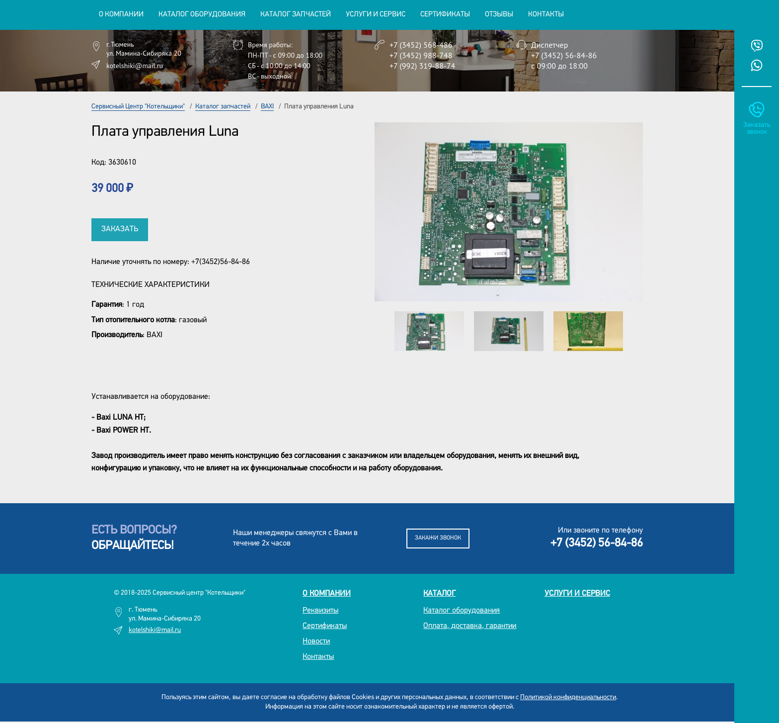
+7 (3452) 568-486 (421, 45)
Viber (757, 46)
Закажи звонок (438, 538)
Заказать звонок (756, 128)
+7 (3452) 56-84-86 (564, 55)
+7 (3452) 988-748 (421, 55)
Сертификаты (445, 14)
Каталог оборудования (461, 611)
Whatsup (757, 65)
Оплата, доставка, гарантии (469, 626)
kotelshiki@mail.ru (134, 65)
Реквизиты (320, 611)
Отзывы (499, 14)
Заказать (119, 229)
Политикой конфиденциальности (568, 697)
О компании (327, 594)
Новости (316, 641)
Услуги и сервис (577, 594)
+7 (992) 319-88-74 (422, 66)
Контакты (546, 14)
